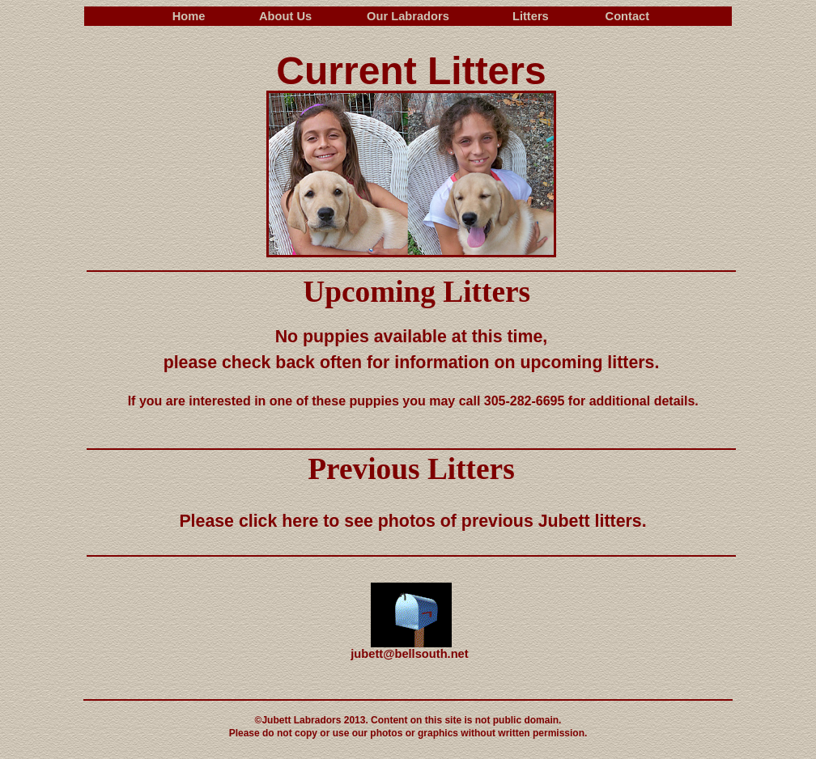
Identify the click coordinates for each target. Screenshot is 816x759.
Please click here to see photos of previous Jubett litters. (412, 521)
